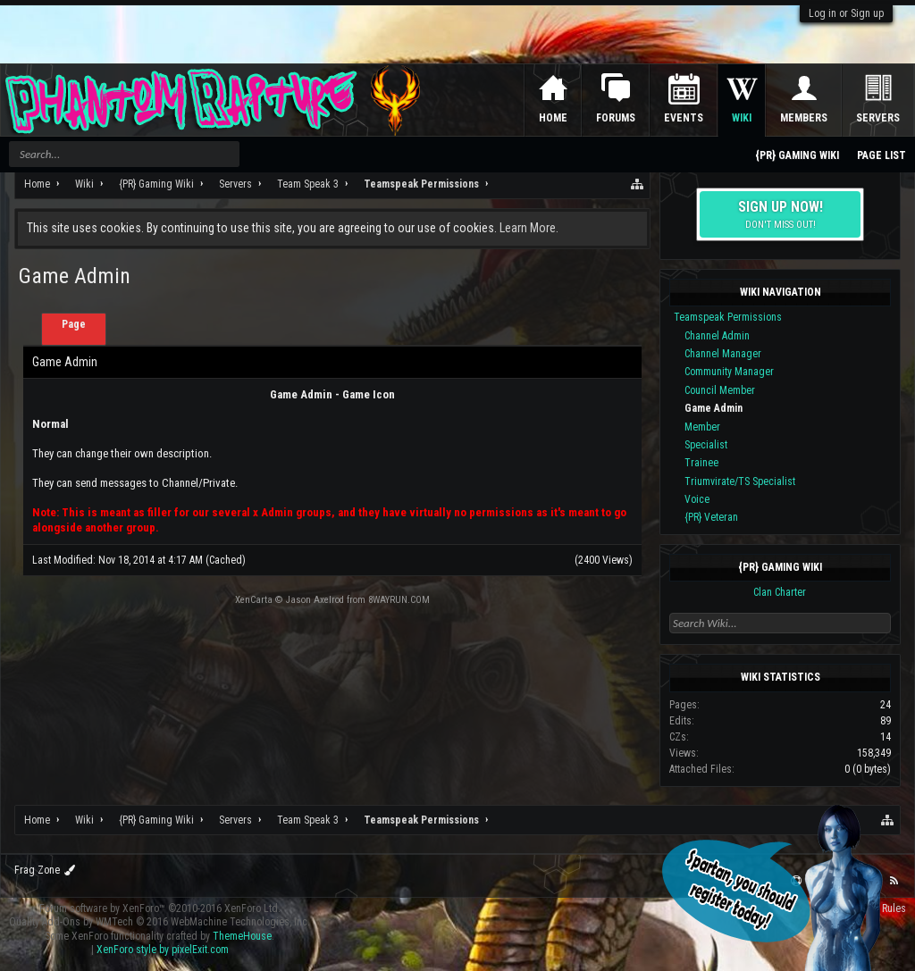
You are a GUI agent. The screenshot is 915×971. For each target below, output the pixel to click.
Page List (881, 155)
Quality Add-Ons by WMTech (159, 922)
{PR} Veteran (711, 517)
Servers (878, 118)
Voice (696, 499)
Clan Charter (779, 592)
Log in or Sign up (846, 13)
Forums (615, 118)
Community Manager (729, 371)
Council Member (719, 390)
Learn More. (528, 228)
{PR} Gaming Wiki (780, 567)
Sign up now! (780, 214)
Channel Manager (722, 353)
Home (553, 118)
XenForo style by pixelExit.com (163, 949)
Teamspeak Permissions (728, 317)
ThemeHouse (242, 936)
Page (74, 324)
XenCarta (254, 600)
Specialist (705, 445)
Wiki (741, 118)
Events (683, 118)
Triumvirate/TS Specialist (739, 481)
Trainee (701, 462)
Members (803, 118)
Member (702, 427)
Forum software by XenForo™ (160, 908)
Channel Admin (717, 336)
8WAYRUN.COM (399, 600)
